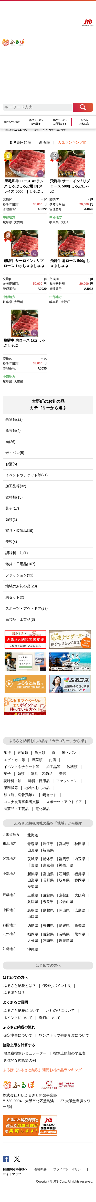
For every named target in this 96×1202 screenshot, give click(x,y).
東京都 (48, 865)
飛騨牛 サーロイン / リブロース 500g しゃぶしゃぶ (70, 186)
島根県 (48, 910)
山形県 (32, 850)
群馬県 (64, 859)
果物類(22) (14, 419)
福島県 (48, 850)
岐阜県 (7, 222)
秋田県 (79, 844)
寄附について (49, 1018)
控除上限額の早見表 (69, 1053)
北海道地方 (11, 835)
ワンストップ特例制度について (64, 1035)
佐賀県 (48, 934)
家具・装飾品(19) (19, 531)
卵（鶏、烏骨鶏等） (20, 795)
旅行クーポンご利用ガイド (60, 122)
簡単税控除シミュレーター (25, 1053)
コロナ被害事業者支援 (21, 802)
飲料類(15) (14, 497)
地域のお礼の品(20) (21, 586)
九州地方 (9, 934)
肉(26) (10, 442)
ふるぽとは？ (14, 992)
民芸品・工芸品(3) (20, 619)
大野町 (18, 222)
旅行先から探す (12, 122)
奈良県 (48, 902)
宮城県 (64, 844)
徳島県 (32, 925)
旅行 (7, 753)
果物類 (22, 753)
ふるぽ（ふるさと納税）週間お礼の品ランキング (42, 1070)
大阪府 (79, 895)
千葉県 (32, 865)
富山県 (48, 874)
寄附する (73, 9)
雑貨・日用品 (39, 781)
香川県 (48, 925)
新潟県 (32, 874)
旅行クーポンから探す (36, 122)
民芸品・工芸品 (16, 809)
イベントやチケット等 (21, 767)
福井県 (79, 874)
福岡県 (32, 934)
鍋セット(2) (14, 597)
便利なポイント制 (56, 986)
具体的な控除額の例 (20, 1060)
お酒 (52, 760)
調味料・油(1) (16, 553)
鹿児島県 (66, 941)
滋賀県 (48, 895)
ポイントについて (18, 1018)
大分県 (32, 941)
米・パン (69, 753)
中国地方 (9, 910)
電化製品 (42, 809)
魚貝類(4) (12, 430)
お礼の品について (60, 1010)
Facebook (6, 1158)
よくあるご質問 (50, 9)
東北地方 (9, 843)
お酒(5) (11, 464)
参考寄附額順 (20, 142)
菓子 (7, 774)
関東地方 (9, 858)
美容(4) (11, 542)
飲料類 (72, 767)
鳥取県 (32, 910)
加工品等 (53, 767)
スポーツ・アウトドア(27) (26, 608)
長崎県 (64, 934)
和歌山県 (66, 902)
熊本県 (79, 934)
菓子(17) (12, 508)
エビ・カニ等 (14, 760)
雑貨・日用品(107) (20, 564)
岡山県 (64, 910)
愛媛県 (64, 925)
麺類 (21, 774)
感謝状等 (11, 788)
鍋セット (49, 795)
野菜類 (37, 760)
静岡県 (79, 880)
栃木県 (48, 859)
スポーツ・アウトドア (64, 802)
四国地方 (9, 925)
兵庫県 (32, 902)
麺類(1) (11, 520)
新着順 (44, 142)
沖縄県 (32, 949)
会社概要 (40, 1169)
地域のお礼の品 (37, 788)
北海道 (32, 835)
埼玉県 (79, 859)
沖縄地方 (9, 949)
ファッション (67, 781)
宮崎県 (48, 941)
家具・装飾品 (41, 774)
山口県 (32, 916)
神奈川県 (66, 865)
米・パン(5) (14, 453)
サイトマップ (12, 1174)
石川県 (64, 874)
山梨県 (32, 880)
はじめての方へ (35, 9)
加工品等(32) (15, 486)
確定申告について (18, 1035)
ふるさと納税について (21, 1010)
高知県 (79, 925)
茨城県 (32, 859)
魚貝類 (40, 753)
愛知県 (32, 886)
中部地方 (9, 217)
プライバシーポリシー (68, 1169)
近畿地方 (9, 895)
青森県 (32, 844)
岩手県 (48, 844)
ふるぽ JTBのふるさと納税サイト (16, 54)
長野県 (48, 880)
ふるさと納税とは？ (20, 986)
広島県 (79, 910)
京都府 (64, 895)
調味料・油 (13, 781)
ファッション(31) (19, 575)
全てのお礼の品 (84, 122)
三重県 (32, 895)
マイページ (62, 9)
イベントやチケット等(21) (26, 475)
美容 (62, 774)
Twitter (17, 1158)
